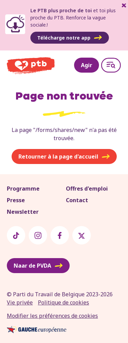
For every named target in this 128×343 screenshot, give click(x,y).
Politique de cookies (63, 302)
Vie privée (20, 302)
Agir (86, 65)
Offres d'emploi (87, 188)
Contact (77, 200)
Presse (16, 200)
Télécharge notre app (69, 38)
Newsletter (23, 211)
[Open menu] (111, 65)
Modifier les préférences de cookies (52, 315)
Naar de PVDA (38, 266)
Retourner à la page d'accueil (64, 156)
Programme (23, 188)
